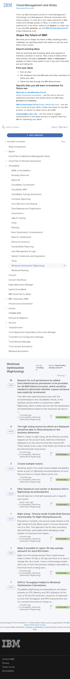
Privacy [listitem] (5, 663)
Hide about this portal (25, 8)
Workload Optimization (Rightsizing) (29, 418)
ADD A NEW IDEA (35, 135)
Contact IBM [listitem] (8, 659)
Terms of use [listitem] (8, 667)
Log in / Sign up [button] (59, 127)
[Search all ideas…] (21, 127)
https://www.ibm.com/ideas (29, 95)
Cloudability (26, 417)
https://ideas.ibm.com (49, 104)
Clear (63, 142)
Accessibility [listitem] (8, 671)
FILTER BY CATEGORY (14, 142)
